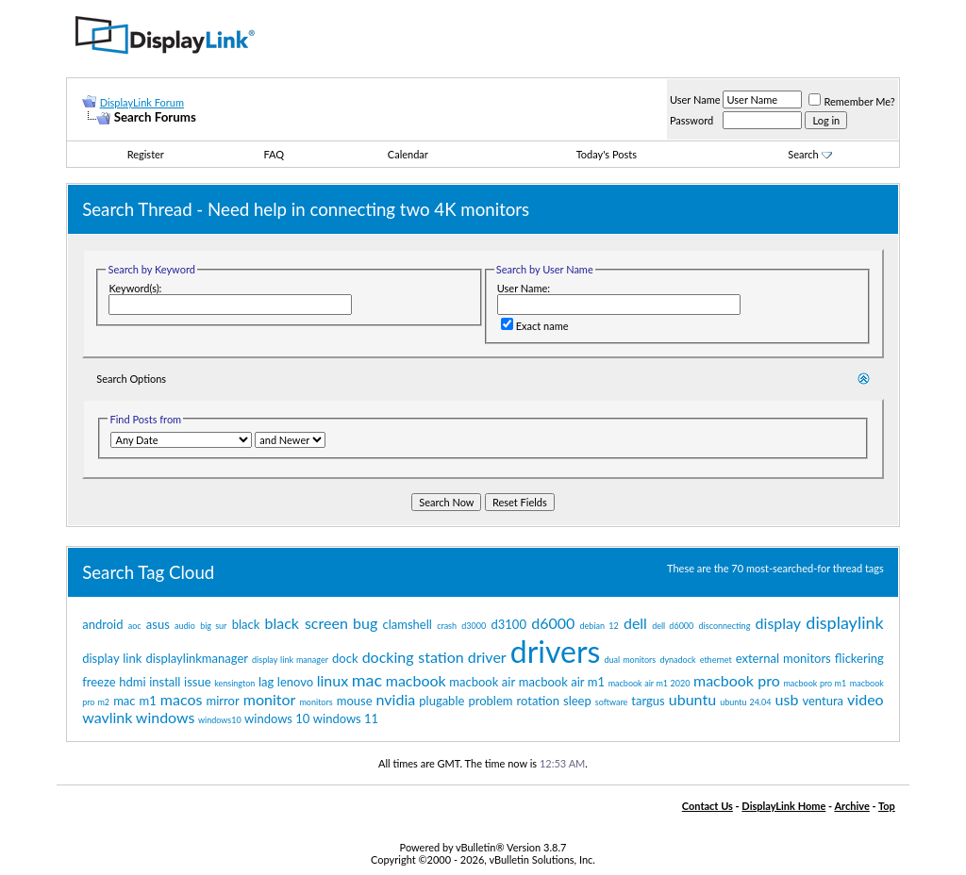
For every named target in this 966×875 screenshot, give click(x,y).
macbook (416, 680)
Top (886, 806)
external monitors (783, 658)
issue (197, 681)
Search (809, 154)
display (778, 623)
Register (145, 154)
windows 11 (345, 718)
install (164, 681)
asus (158, 624)
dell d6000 (672, 625)
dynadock (677, 659)
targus (647, 700)
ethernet (716, 659)
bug (365, 623)
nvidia (396, 699)
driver (487, 657)
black (246, 624)
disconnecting (725, 625)
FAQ (273, 154)
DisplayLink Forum (142, 102)
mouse (355, 700)
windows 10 (276, 718)
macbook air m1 (562, 681)
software (611, 702)
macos (181, 699)
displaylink (844, 622)
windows (165, 717)
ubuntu (692, 699)
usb (787, 699)
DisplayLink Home (783, 806)
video (865, 699)
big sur (213, 625)
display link (112, 658)
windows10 (220, 720)
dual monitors (631, 659)
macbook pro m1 (814, 683)
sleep (577, 700)
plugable (441, 700)
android (102, 624)
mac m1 (135, 700)
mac (367, 679)
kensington (234, 683)
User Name (695, 99)
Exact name (535, 326)
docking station (413, 657)
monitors (315, 702)
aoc (135, 625)
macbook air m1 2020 (649, 683)
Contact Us (707, 806)
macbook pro (736, 680)
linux (332, 680)
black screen (306, 623)
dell (635, 623)
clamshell (407, 624)
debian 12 (599, 625)
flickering (859, 658)
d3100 (508, 624)
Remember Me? (851, 101)
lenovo (295, 681)
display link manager (290, 659)
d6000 (553, 623)
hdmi (132, 681)
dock (345, 658)
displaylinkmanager (196, 658)
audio (185, 625)
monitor (269, 699)
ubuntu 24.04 (745, 702)
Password (691, 120)
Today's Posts (606, 154)
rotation (538, 700)
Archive (851, 806)
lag (266, 681)
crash (447, 625)
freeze (98, 681)
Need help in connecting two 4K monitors (368, 209)
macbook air (482, 681)
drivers (555, 651)
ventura (822, 700)
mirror (223, 700)
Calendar (408, 154)
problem (490, 700)
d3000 (473, 625)
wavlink (107, 717)
